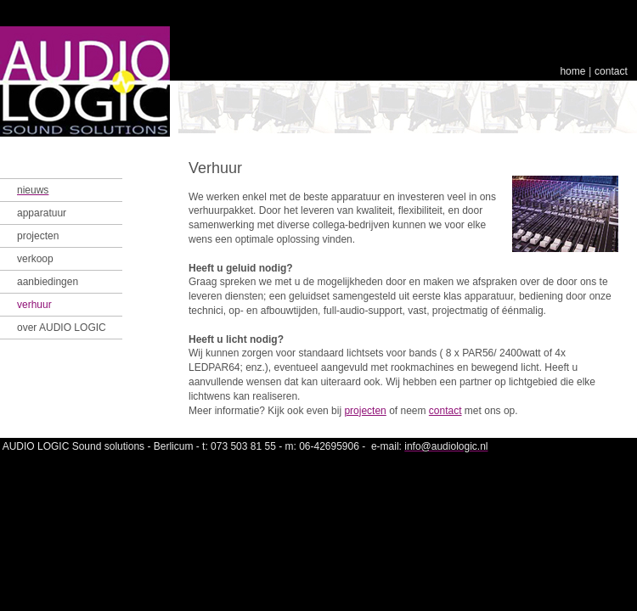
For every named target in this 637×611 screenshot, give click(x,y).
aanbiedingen (47, 282)
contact (611, 71)
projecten (38, 236)
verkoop (35, 259)
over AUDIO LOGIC (61, 328)
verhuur (34, 305)
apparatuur (41, 213)
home (572, 71)
